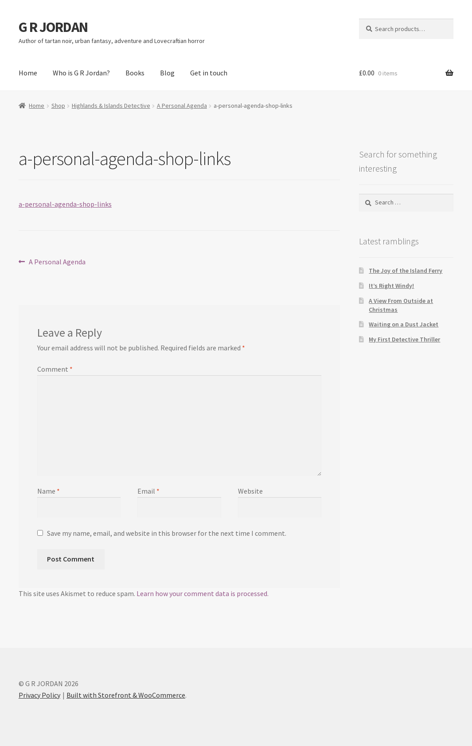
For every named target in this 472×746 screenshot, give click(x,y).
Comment (55, 369)
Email (148, 491)
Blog (167, 72)
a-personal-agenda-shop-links (65, 204)
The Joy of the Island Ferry (405, 271)
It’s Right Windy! (391, 286)
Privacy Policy (39, 695)
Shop (58, 106)
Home (28, 72)
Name (48, 491)
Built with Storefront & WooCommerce (125, 695)
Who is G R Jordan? (81, 72)
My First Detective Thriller (404, 339)
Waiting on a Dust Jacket (403, 324)
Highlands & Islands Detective (111, 106)
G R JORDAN (53, 27)
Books (134, 72)
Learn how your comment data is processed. (203, 593)
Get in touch (208, 72)
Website (250, 491)
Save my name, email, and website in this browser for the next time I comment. (166, 533)
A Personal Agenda (182, 106)
